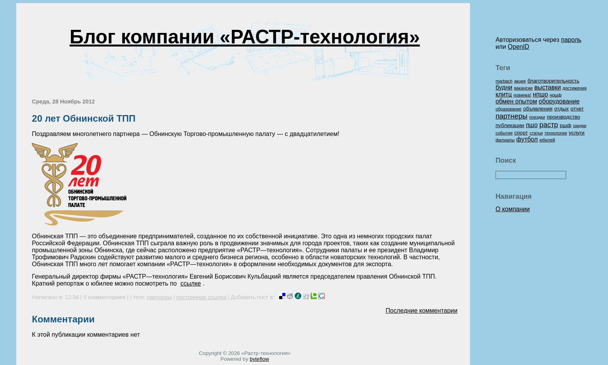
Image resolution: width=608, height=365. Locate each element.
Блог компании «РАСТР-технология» (244, 37)
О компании (513, 209)
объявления (538, 109)
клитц (504, 94)
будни (504, 87)
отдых (561, 109)
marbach (504, 81)
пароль (571, 39)
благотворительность (553, 81)
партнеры (159, 297)
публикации (510, 125)
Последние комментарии (422, 310)
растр (548, 125)
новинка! (522, 95)
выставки (547, 87)
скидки (579, 125)
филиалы (505, 140)
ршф (566, 125)
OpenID (518, 46)
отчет (577, 109)
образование (509, 109)
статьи (536, 133)
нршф (556, 95)
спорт (521, 133)
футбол (526, 139)
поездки (537, 117)
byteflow (259, 359)
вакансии (523, 88)
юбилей (547, 140)
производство (563, 117)
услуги (577, 133)
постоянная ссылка (201, 297)
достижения (575, 88)
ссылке (190, 283)
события (504, 133)
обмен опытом (516, 101)
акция (520, 81)
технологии (555, 133)
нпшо (540, 94)
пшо (531, 125)
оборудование (559, 101)
